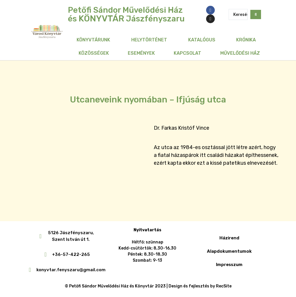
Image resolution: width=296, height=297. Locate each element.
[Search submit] (255, 14)
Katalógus (201, 40)
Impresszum (229, 264)
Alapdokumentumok (229, 251)
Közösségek (94, 53)
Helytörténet (149, 40)
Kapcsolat (187, 53)
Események (141, 53)
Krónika (246, 40)
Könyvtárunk (93, 40)
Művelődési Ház (240, 53)
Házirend (229, 238)
